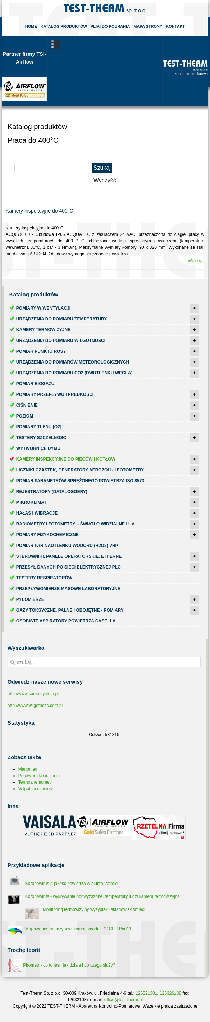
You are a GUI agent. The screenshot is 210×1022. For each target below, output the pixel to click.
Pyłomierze (30, 599)
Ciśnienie (27, 405)
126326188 (170, 993)
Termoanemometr (35, 782)
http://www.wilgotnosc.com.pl (35, 705)
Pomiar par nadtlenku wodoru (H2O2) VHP (67, 545)
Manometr (28, 769)
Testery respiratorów (44, 577)
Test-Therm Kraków (105, 8)
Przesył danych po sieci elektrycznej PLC (68, 567)
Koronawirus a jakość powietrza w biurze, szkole (71, 883)
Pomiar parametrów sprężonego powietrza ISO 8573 (80, 480)
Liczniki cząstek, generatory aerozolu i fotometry (80, 470)
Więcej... (196, 260)
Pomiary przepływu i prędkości (54, 394)
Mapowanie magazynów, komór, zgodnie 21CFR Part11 (78, 928)
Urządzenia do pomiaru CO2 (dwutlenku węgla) (74, 372)
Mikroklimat (31, 502)
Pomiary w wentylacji (43, 308)
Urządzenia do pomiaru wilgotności (60, 340)
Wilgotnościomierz (35, 788)
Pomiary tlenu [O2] (38, 426)
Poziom (24, 416)
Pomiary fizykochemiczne (47, 534)
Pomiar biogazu (35, 383)
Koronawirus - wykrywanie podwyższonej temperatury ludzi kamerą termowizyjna (102, 896)
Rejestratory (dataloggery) (51, 491)
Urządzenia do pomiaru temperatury (61, 318)
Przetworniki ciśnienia (39, 775)
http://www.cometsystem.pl (33, 693)
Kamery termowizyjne (43, 329)
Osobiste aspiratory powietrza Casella (66, 621)
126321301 (146, 993)
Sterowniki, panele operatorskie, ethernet (70, 556)
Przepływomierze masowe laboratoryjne (68, 588)
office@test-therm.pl (123, 999)
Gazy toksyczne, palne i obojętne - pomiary (70, 610)
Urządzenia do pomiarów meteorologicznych (72, 362)
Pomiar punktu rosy (41, 351)
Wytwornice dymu (38, 448)
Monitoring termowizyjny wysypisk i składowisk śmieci (94, 909)
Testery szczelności (42, 437)
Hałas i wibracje (37, 513)
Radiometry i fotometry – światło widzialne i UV (75, 523)
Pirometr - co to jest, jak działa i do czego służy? (61, 965)
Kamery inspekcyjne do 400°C (39, 211)
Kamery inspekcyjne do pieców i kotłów (65, 459)
